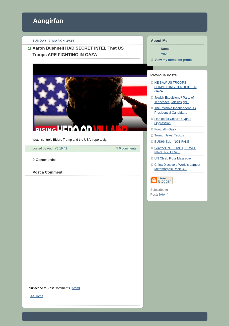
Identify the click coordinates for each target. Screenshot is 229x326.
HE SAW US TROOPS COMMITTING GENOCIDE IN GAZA (176, 87)
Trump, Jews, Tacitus (169, 135)
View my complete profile (174, 60)
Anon (164, 53)
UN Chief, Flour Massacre (173, 158)
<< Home (36, 296)
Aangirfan (48, 21)
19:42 (63, 148)
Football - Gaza (165, 129)
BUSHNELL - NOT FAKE (172, 141)
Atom (75, 288)
